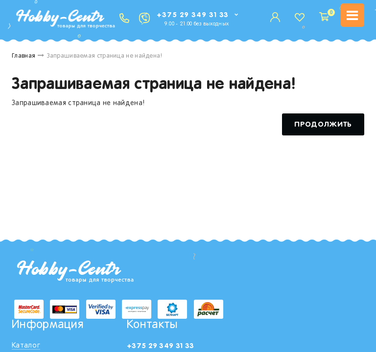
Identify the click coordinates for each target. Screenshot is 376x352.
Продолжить (323, 124)
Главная (23, 56)
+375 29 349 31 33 (193, 15)
